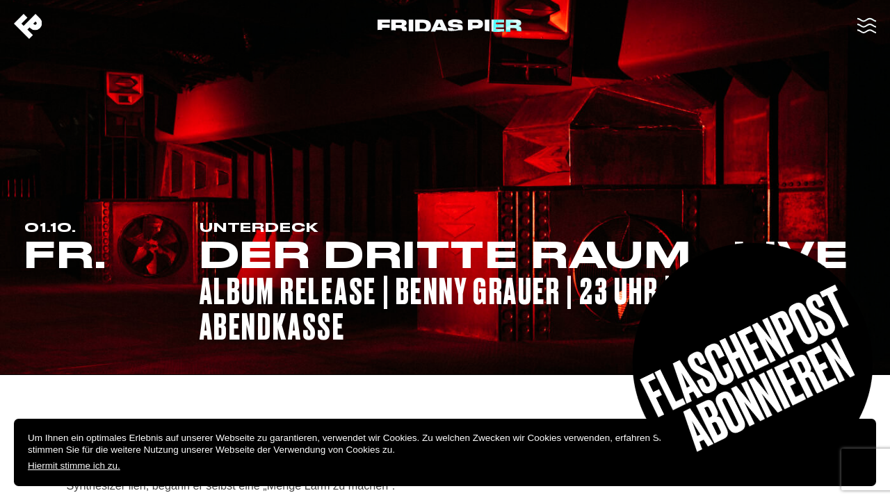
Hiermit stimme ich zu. (74, 465)
